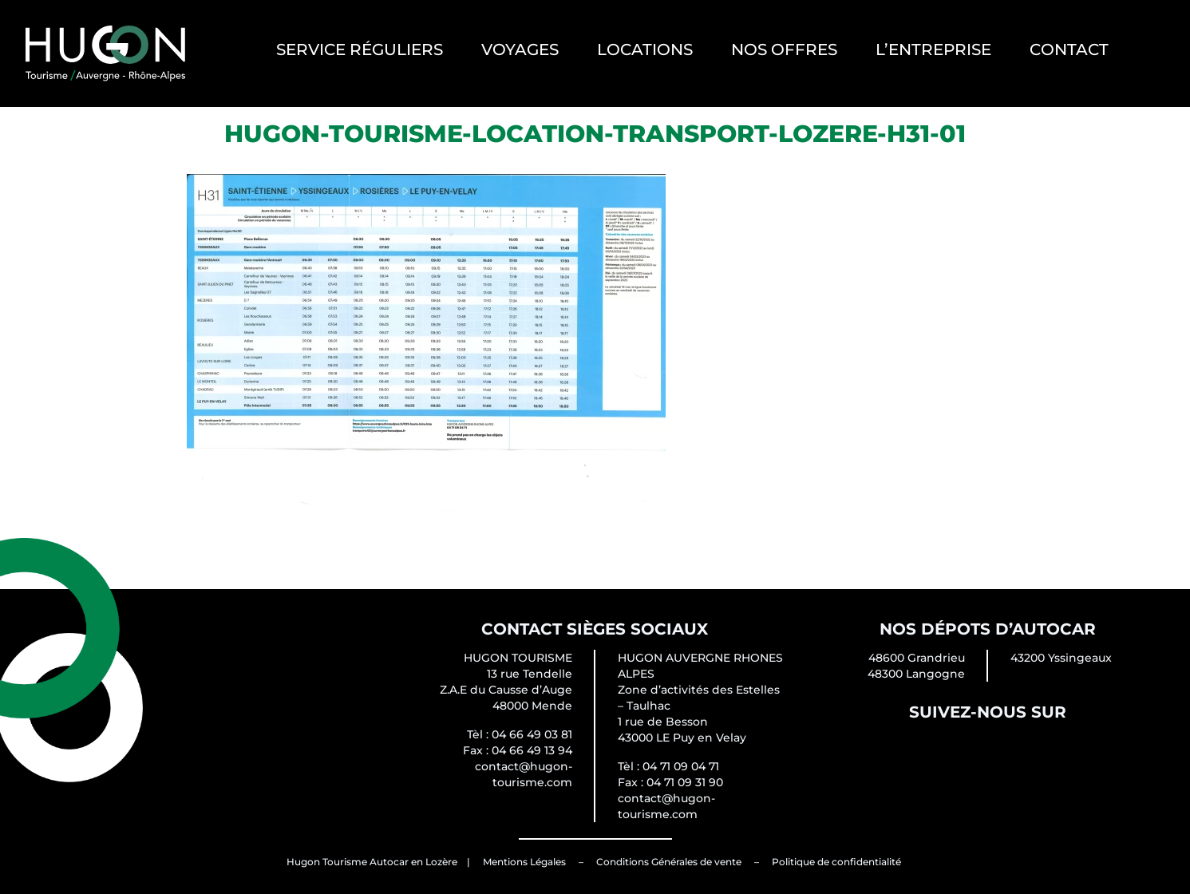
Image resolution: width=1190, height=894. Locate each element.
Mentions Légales (524, 862)
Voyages (520, 49)
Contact (1069, 49)
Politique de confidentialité (836, 862)
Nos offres (784, 49)
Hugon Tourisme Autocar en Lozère (372, 862)
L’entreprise (933, 49)
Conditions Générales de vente (668, 862)
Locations (645, 49)
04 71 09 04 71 (680, 766)
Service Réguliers (359, 49)
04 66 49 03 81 (532, 734)
